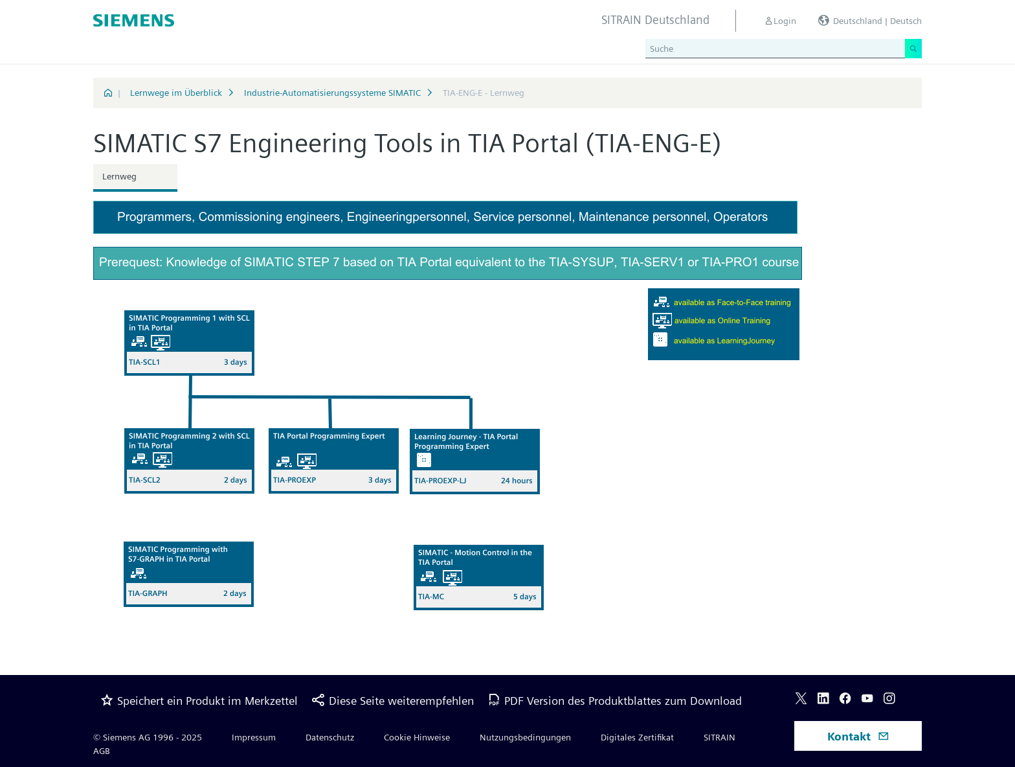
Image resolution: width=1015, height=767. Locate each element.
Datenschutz (330, 737)
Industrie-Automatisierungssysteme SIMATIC (332, 92)
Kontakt (858, 736)
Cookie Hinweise (417, 737)
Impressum (254, 737)
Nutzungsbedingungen (525, 737)
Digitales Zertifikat (637, 737)
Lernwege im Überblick (176, 92)
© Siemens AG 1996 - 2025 (147, 737)
